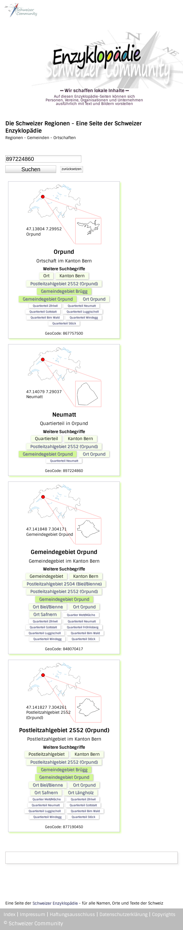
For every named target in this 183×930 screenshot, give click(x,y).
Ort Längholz (81, 792)
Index (9, 914)
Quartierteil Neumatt (82, 305)
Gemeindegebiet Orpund (48, 299)
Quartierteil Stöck (64, 323)
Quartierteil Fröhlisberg (82, 627)
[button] (31, 169)
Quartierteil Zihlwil (45, 305)
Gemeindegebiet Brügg (64, 291)
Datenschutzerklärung (123, 914)
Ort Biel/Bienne (48, 607)
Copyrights (163, 914)
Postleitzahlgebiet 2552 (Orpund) (64, 283)
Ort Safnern (45, 614)
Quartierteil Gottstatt (42, 311)
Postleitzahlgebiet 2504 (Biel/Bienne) (64, 584)
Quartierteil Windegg (84, 317)
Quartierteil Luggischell (82, 311)
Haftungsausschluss (72, 914)
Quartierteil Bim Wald (45, 317)
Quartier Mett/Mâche (81, 615)
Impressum (32, 914)
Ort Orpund (94, 299)
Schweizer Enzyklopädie (55, 903)
